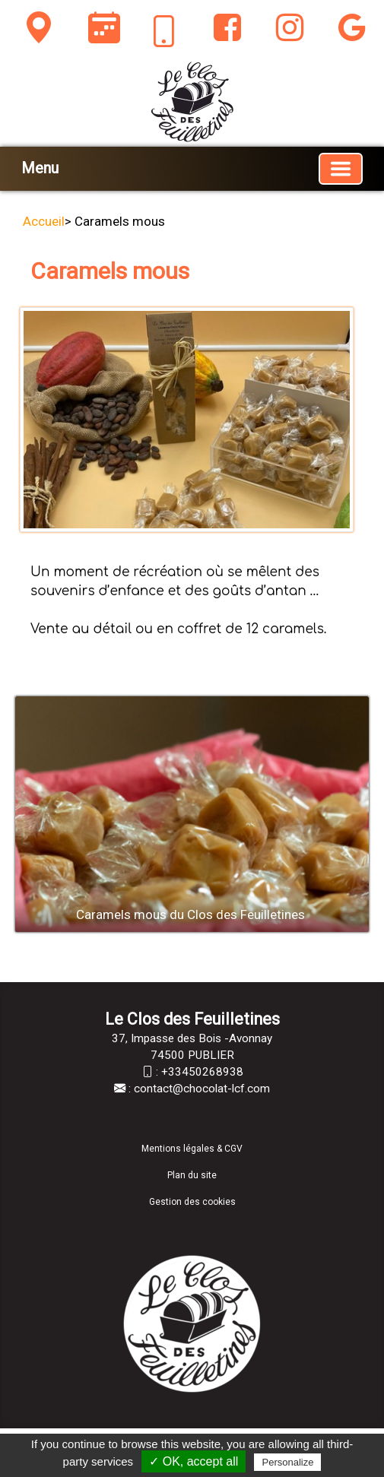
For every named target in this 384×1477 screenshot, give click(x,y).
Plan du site (192, 1175)
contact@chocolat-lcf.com (202, 1088)
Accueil (44, 221)
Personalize (287, 1462)
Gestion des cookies (192, 1201)
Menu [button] (40, 168)
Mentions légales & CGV (192, 1148)
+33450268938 (202, 1072)
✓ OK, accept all (193, 1461)
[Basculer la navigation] (341, 169)
